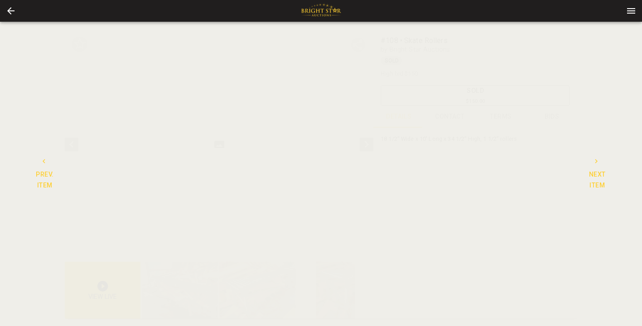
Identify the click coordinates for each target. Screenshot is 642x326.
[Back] (11, 11)
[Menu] (631, 11)
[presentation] (321, 11)
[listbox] (219, 144)
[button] (11, 11)
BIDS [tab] (552, 117)
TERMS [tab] (500, 117)
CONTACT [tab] (450, 117)
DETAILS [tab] (399, 117)
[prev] (71, 144)
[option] (219, 144)
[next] (366, 144)
